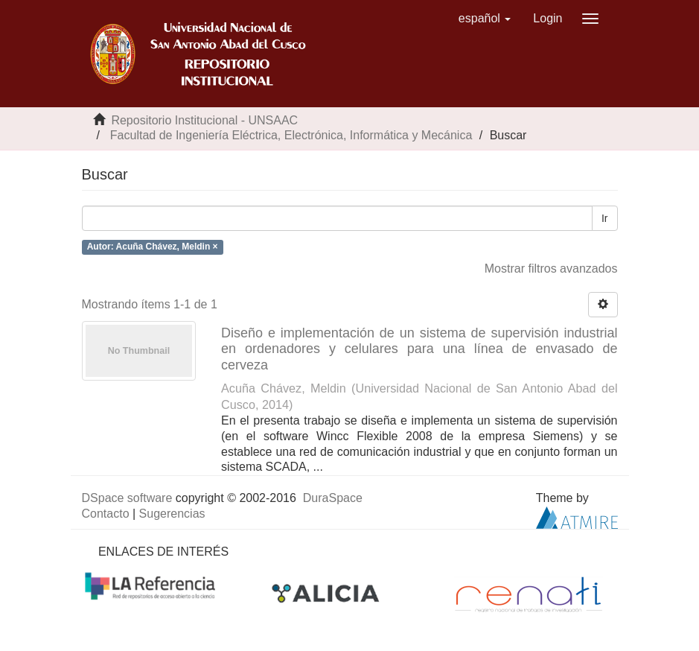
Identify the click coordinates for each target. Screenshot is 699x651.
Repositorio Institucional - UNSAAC (204, 120)
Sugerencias (172, 513)
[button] (485, 18)
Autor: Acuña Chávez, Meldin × (152, 246)
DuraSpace (333, 498)
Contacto (106, 513)
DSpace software (127, 498)
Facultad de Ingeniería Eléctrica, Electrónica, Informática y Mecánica (291, 135)
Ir (604, 218)
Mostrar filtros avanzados (551, 268)
